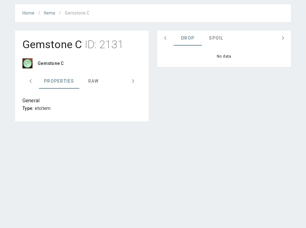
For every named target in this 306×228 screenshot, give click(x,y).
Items (49, 13)
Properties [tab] (59, 81)
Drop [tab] (187, 38)
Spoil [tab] (216, 38)
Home (28, 13)
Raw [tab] (93, 81)
